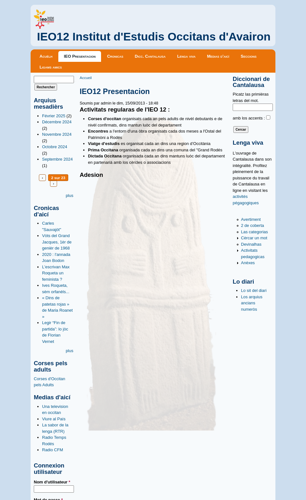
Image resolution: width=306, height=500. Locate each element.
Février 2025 (53, 115)
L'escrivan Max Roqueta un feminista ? (55, 273)
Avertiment (251, 219)
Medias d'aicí (218, 56)
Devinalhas (251, 244)
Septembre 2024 (57, 159)
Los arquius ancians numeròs (251, 303)
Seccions (249, 56)
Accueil (86, 78)
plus (69, 195)
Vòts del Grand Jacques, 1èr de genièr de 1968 (57, 241)
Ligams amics (51, 67)
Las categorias (254, 231)
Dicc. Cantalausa (150, 56)
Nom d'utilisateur (52, 482)
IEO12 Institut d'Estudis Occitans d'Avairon (154, 36)
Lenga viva (186, 56)
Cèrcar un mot (254, 238)
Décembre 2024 (57, 122)
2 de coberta (252, 225)
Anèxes (248, 262)
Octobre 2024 (54, 146)
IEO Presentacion (80, 56)
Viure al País (53, 419)
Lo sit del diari (253, 290)
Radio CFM (52, 449)
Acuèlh (46, 56)
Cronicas (115, 56)
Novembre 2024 (57, 134)
